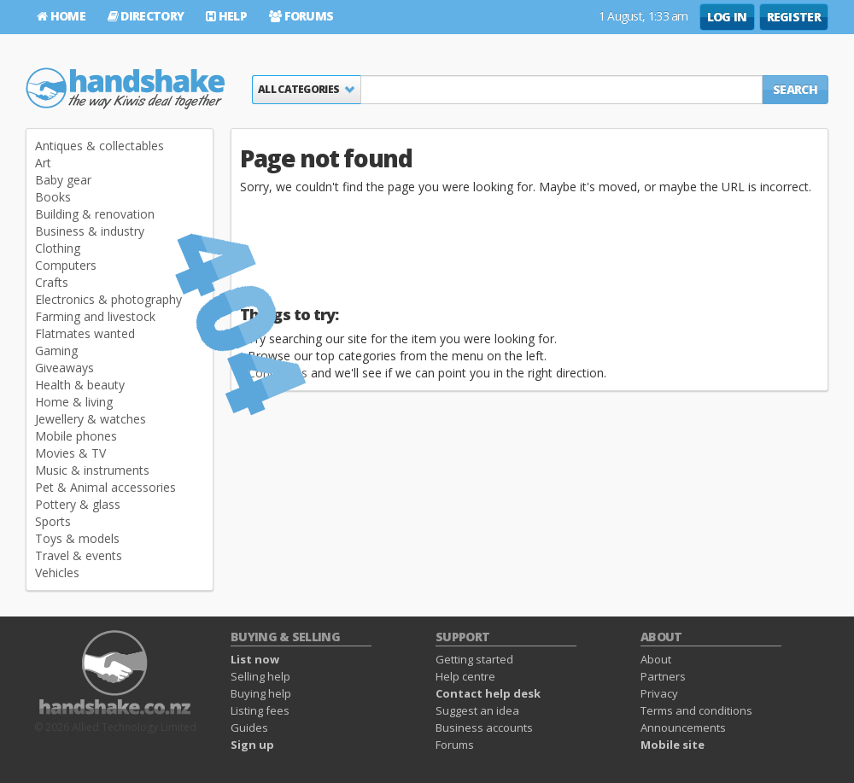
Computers (66, 265)
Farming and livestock (95, 316)
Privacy (659, 693)
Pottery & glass (77, 504)
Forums (301, 16)
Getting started (474, 659)
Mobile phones (76, 436)
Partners (663, 676)
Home (61, 16)
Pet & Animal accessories (105, 487)
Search (795, 89)
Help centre (465, 676)
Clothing (57, 248)
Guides (249, 727)
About (655, 659)
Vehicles (57, 572)
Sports (53, 521)
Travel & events (78, 555)
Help (226, 16)
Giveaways (64, 367)
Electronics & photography (108, 299)
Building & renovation (95, 214)
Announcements (683, 727)
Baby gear (63, 180)
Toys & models (77, 538)
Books (53, 197)
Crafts (51, 282)
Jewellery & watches (90, 419)
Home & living (74, 402)
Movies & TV (70, 453)
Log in (727, 17)
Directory (146, 16)
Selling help (260, 676)
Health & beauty (80, 385)
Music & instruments (92, 470)
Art (43, 163)
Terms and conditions (696, 710)
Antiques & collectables (99, 145)
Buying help (261, 693)
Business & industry (89, 231)
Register (794, 17)
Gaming (56, 350)
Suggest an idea (477, 710)
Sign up (252, 744)
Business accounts (484, 727)
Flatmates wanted (85, 333)
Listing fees (260, 710)
